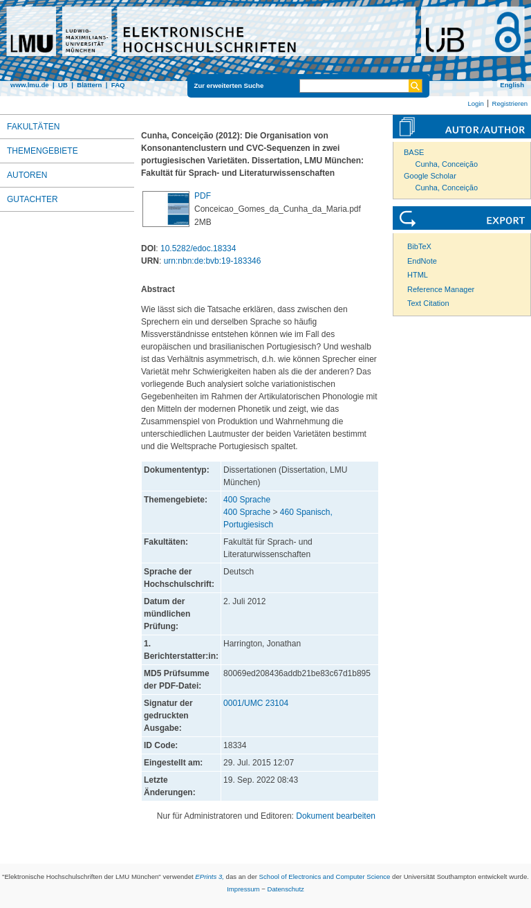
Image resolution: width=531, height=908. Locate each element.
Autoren (27, 175)
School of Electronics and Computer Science (325, 876)
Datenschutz (286, 889)
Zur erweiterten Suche (229, 85)
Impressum (243, 889)
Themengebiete (42, 151)
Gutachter (32, 199)
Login (475, 103)
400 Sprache (246, 500)
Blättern (89, 85)
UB (63, 85)
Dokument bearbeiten (335, 816)
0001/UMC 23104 (255, 703)
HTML (417, 275)
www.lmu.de (29, 85)
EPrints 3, (209, 876)
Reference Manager (440, 289)
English (512, 85)
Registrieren (510, 103)
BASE (414, 152)
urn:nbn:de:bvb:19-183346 (212, 261)
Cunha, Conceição (447, 164)
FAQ (118, 85)
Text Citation (428, 303)
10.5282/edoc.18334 (198, 248)
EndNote (422, 261)
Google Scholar (430, 176)
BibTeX (419, 246)
